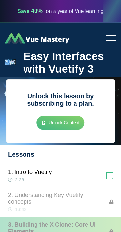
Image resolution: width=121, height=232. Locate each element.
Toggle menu (108, 38)
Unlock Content (61, 122)
